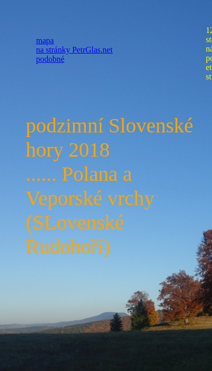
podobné (50, 59)
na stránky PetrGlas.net (74, 49)
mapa (45, 40)
